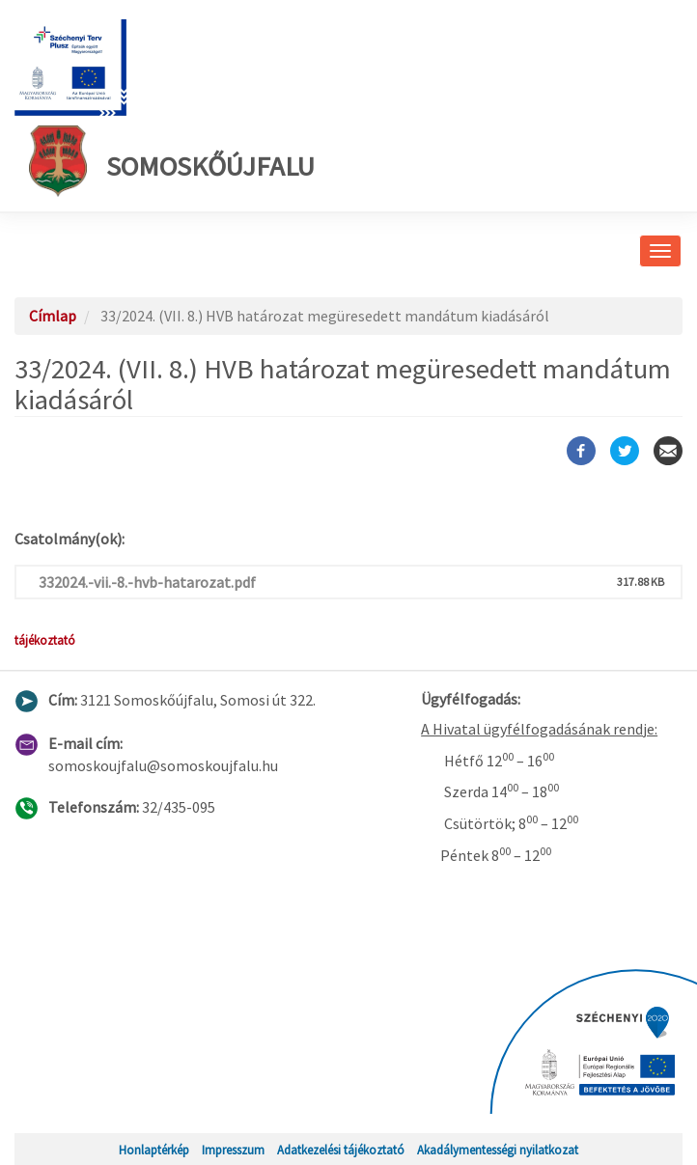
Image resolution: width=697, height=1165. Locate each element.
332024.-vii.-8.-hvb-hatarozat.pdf (147, 582)
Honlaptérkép (154, 1149)
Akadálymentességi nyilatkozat (497, 1149)
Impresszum (233, 1149)
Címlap (52, 315)
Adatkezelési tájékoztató (340, 1149)
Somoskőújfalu (172, 161)
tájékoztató (44, 640)
